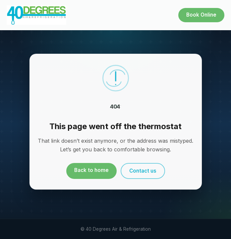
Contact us (142, 171)
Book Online (201, 15)
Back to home (91, 170)
